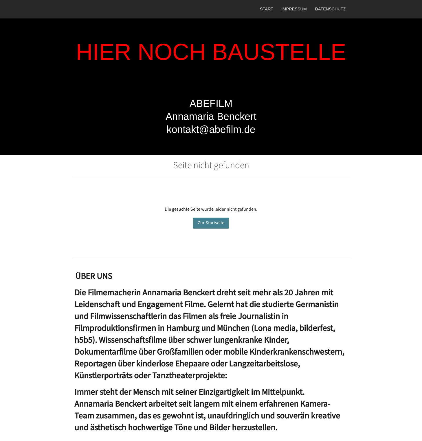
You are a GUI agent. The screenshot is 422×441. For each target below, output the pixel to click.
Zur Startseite (211, 223)
